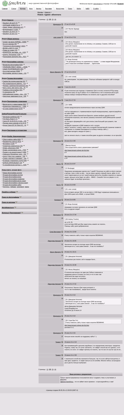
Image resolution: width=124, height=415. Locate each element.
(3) (53, 19)
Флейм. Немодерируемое (16, 136)
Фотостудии (60, 8)
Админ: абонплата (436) (11, 148)
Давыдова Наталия (54, 241)
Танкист (58, 342)
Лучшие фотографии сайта (12, 185)
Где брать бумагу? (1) (10, 119)
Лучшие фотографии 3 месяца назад (15, 183)
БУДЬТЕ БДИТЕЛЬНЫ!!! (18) (12, 163)
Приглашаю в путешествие (17, 130)
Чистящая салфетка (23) (11, 117)
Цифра (4, 114)
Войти (79, 8)
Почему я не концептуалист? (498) (14, 152)
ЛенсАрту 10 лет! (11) (10, 33)
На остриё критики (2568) (11, 71)
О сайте (96, 8)
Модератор (57, 24)
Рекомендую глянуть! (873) (12, 141)
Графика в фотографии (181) (13, 90)
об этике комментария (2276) (13, 108)
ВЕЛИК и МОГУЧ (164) (10, 48)
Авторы (38, 8)
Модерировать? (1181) (10, 29)
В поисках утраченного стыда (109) (15, 160)
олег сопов (57, 37)
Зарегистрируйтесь (66, 382)
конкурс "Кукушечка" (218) (11, 54)
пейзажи (13, 187)
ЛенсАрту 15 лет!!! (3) (10, 31)
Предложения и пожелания (17, 101)
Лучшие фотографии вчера (12, 177)
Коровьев (57, 200)
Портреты (6, 187)
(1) (47, 19)
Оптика (15, 114)
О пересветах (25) (9, 92)
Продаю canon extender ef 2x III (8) (14, 123)
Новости (47, 12)
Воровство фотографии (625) (13, 65)
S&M (59, 87)
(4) (55, 19)
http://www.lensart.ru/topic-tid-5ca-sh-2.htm (78, 156)
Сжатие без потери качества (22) (14, 81)
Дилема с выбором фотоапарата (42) (15, 85)
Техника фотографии (15, 78)
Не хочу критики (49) (10, 44)
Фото (31, 8)
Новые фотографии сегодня (12, 173)
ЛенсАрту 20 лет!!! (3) (10, 23)
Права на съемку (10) (10, 50)
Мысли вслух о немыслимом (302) (14, 104)
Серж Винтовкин (55, 232)
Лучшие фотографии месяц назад (14, 181)
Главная (5, 8)
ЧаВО (87, 8)
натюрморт (20, 187)
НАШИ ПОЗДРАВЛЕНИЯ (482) (13, 69)
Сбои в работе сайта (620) (12, 139)
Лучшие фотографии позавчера (13, 179)
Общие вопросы (13, 39)
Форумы (23, 8)
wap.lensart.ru (98, 4)
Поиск (70, 8)
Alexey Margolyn (55, 72)
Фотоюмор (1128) (9, 143)
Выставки (48, 8)
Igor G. (58, 164)
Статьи (13, 8)
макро (27, 187)
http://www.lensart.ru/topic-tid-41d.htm (77, 150)
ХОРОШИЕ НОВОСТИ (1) (11, 25)
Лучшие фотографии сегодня (13, 175)
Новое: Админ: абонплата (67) (13, 27)
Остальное (23, 114)
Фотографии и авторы (15, 62)
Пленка (9, 114)
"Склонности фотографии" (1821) (14, 46)
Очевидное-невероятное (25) (13, 146)
